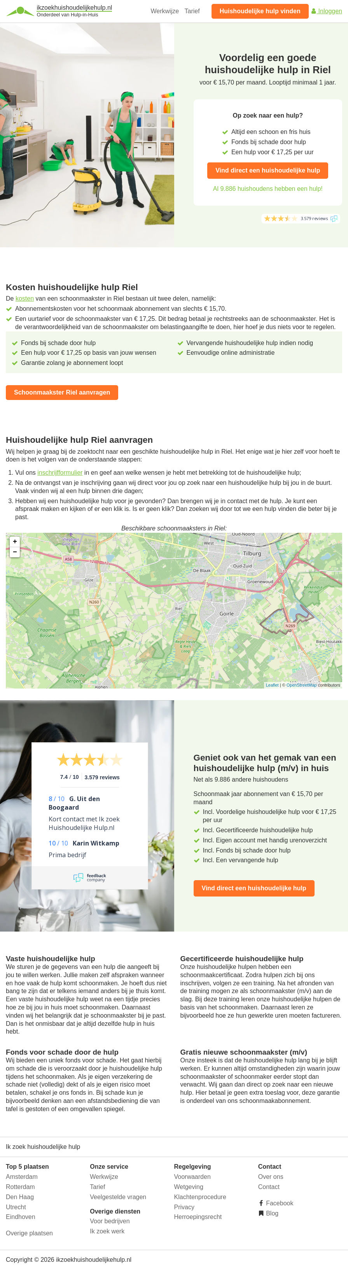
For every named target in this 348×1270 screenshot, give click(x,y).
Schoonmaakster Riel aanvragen (62, 392)
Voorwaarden (192, 1176)
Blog (271, 1213)
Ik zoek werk (107, 1231)
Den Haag (20, 1197)
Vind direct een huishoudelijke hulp (267, 170)
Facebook (279, 1203)
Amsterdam (22, 1176)
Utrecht (16, 1207)
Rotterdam (20, 1187)
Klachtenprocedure (200, 1197)
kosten (25, 298)
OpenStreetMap (302, 685)
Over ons (270, 1176)
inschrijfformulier (59, 472)
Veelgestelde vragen (118, 1197)
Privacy (184, 1207)
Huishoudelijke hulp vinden (260, 11)
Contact (269, 1187)
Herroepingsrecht (198, 1217)
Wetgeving (188, 1187)
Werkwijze (165, 11)
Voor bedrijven (109, 1221)
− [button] (15, 552)
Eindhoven (20, 1217)
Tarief (192, 11)
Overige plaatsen (29, 1233)
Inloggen (326, 11)
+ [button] (15, 541)
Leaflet (272, 685)
